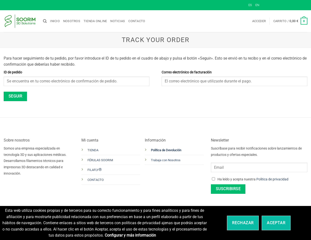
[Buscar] (45, 21)
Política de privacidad (272, 179)
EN (257, 5)
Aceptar (276, 223)
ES (250, 5)
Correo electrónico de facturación (187, 72)
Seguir (15, 96)
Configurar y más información (130, 235)
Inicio (55, 21)
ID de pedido (13, 72)
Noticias (117, 21)
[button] (259, 21)
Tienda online (95, 21)
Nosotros (71, 21)
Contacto (136, 21)
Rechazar (243, 223)
